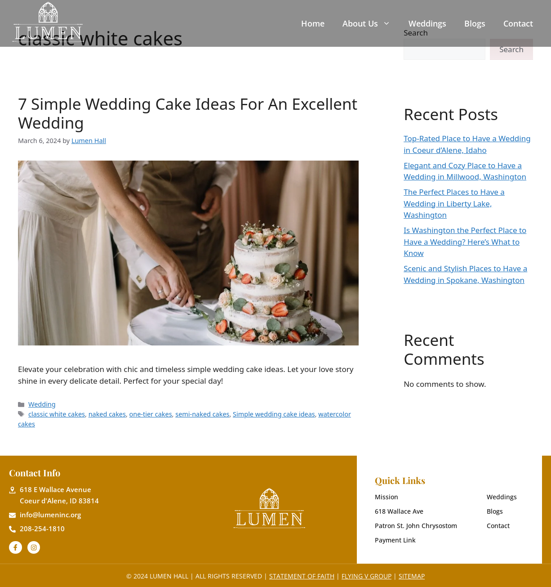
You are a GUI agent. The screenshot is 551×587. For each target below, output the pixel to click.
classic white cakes (56, 414)
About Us (366, 23)
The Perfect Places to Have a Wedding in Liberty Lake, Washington (454, 203)
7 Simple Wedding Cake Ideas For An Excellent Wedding (187, 113)
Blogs (474, 23)
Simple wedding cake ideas (274, 414)
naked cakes (107, 414)
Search (511, 49)
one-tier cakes (150, 414)
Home (312, 23)
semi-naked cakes (202, 414)
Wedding (42, 404)
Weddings (427, 23)
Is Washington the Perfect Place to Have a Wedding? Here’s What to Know (465, 241)
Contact (518, 23)
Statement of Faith (301, 576)
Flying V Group (366, 576)
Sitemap (412, 576)
